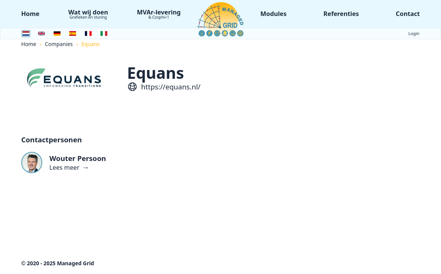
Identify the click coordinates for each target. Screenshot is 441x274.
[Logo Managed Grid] (220, 19)
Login (413, 33)
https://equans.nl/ (171, 86)
